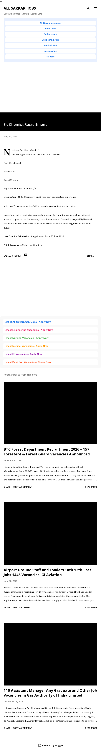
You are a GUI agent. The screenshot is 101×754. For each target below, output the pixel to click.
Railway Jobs (50, 34)
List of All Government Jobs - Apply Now (28, 322)
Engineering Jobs (50, 40)
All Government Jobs (50, 23)
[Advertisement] (50, 91)
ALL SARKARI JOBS (20, 8)
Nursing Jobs (50, 51)
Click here (10, 245)
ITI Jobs (50, 56)
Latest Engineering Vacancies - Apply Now (29, 330)
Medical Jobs (50, 45)
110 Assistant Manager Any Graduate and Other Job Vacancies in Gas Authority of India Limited (50, 693)
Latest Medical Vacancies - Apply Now (26, 346)
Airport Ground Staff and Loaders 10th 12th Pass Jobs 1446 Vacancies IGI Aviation (47, 572)
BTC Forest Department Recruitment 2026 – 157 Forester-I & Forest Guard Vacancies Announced (47, 451)
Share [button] (90, 255)
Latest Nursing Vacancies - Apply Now (26, 338)
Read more (91, 486)
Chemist (16, 255)
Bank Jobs (50, 28)
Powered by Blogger (50, 745)
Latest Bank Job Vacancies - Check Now (28, 362)
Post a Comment (23, 486)
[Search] (88, 8)
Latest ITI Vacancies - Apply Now (23, 354)
